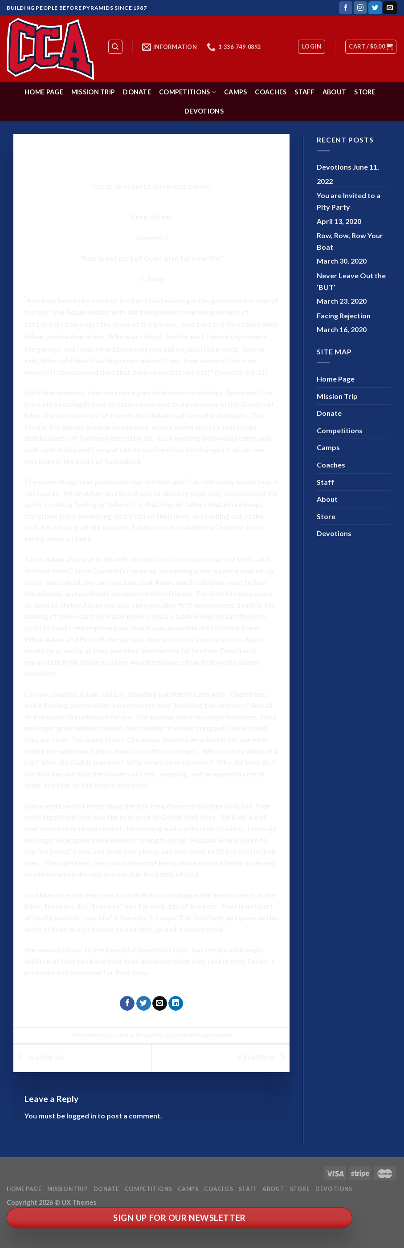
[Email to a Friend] (159, 1003)
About (334, 92)
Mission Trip (93, 92)
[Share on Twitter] (143, 1003)
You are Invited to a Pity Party (348, 201)
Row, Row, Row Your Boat (350, 241)
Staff (304, 92)
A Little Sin (38, 1057)
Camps (235, 92)
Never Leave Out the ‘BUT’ (351, 281)
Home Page (43, 92)
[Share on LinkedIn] (175, 1003)
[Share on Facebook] (127, 1003)
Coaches (270, 92)
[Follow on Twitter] (375, 8)
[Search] (115, 47)
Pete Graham (193, 187)
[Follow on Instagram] (360, 8)
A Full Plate (263, 1057)
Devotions (204, 111)
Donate (137, 92)
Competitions (187, 92)
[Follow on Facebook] (345, 8)
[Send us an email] (389, 8)
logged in (81, 1115)
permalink (218, 1035)
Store (364, 92)
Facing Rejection (344, 315)
